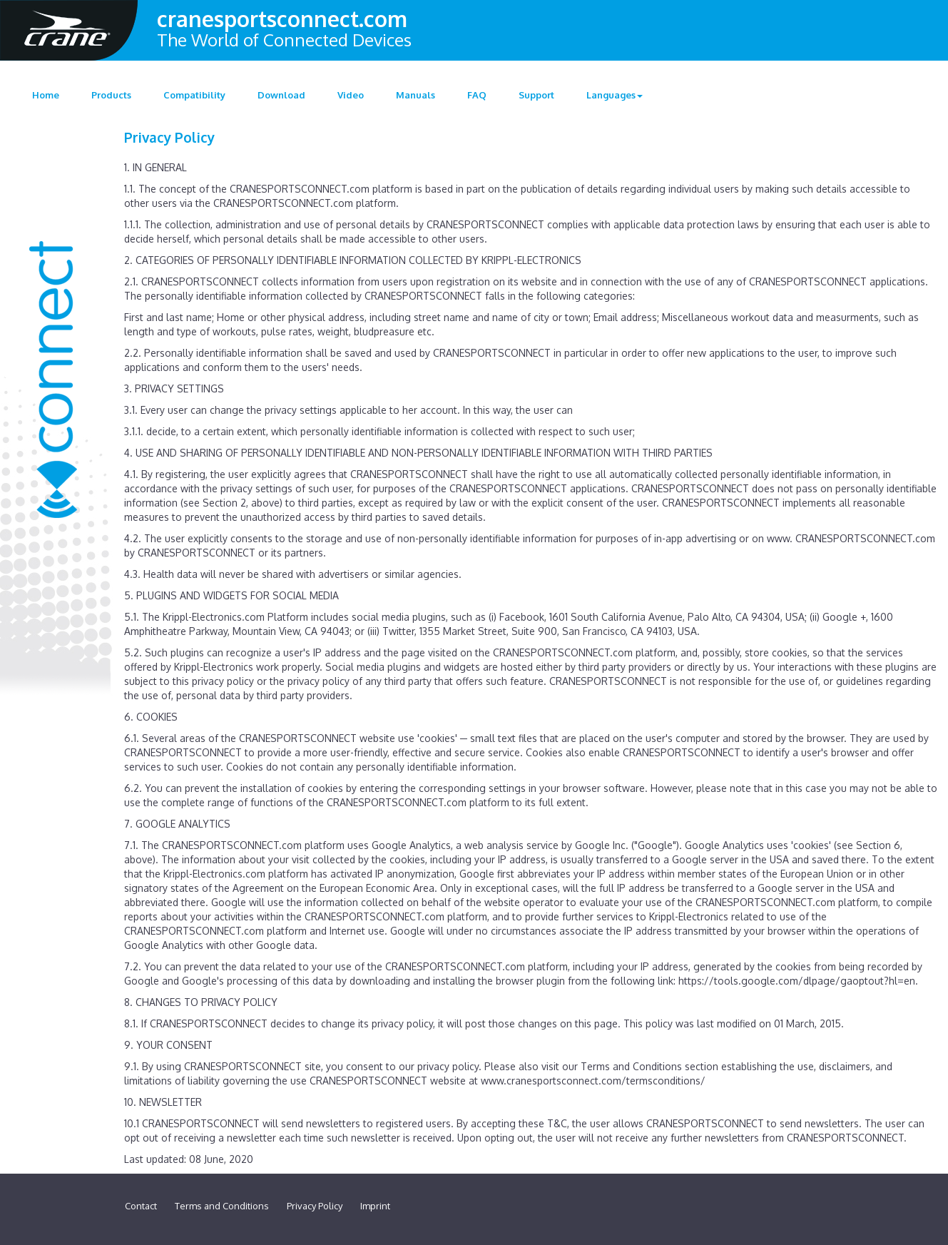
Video (350, 95)
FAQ (476, 95)
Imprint (375, 1205)
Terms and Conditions (222, 1205)
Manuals (415, 95)
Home (45, 95)
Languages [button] (614, 95)
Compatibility (194, 95)
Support (536, 95)
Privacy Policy (314, 1205)
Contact (141, 1205)
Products (111, 95)
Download (281, 95)
